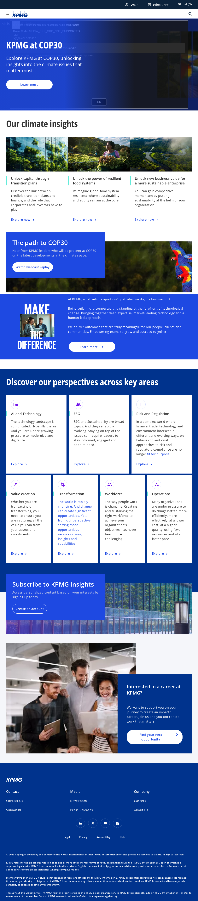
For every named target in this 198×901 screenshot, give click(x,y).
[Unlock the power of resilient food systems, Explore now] (85, 220)
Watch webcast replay (33, 267)
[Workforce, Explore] (113, 554)
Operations (161, 494)
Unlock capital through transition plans (30, 180)
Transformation (71, 494)
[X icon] (92, 823)
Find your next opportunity (150, 737)
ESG (77, 413)
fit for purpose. (158, 454)
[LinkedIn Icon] (80, 823)
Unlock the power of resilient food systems (97, 180)
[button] (15, 810)
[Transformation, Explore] (66, 554)
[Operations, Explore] (160, 554)
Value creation (23, 494)
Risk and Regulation (152, 413)
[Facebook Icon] (117, 823)
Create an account (30, 609)
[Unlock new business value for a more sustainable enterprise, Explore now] (147, 220)
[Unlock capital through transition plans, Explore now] (23, 220)
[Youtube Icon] (105, 823)
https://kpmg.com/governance (61, 869)
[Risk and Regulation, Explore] (144, 464)
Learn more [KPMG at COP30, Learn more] (29, 84)
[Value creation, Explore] (19, 554)
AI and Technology (26, 413)
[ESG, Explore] (82, 464)
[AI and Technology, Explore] (19, 464)
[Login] (131, 4)
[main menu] (8, 14)
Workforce (114, 494)
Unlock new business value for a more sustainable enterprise (160, 180)
